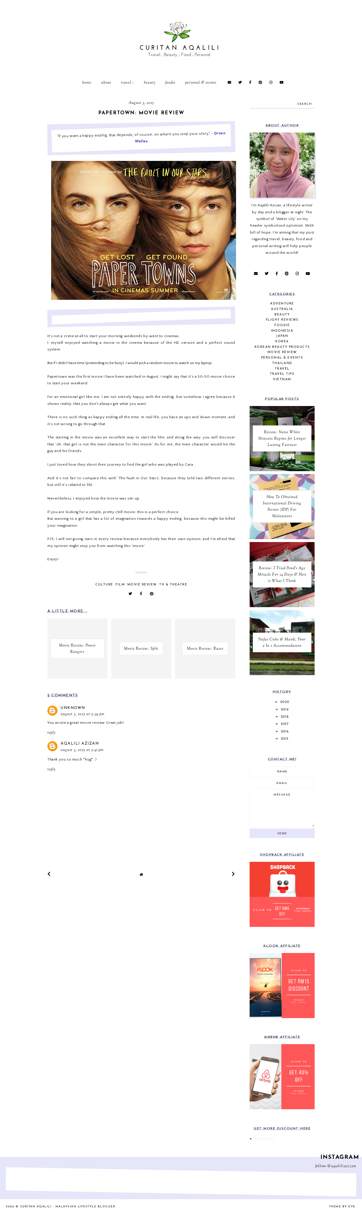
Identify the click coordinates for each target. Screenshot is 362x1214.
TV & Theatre (173, 584)
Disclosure (264, 1138)
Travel (126, 82)
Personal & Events (200, 82)
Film (120, 584)
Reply (51, 732)
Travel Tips (282, 374)
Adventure (282, 303)
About (106, 82)
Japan (282, 336)
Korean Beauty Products (282, 347)
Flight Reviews (282, 320)
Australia (282, 309)
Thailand (282, 363)
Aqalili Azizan (80, 743)
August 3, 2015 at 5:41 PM (82, 750)
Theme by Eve (342, 1206)
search (304, 104)
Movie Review (142, 584)
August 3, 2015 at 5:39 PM (83, 714)
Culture (104, 584)
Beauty (149, 82)
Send (282, 833)
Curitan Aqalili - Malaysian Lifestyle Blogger (68, 1206)
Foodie (170, 82)
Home (86, 82)
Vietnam (282, 379)
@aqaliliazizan (341, 1166)
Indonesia (282, 331)
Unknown (73, 708)
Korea (282, 341)
